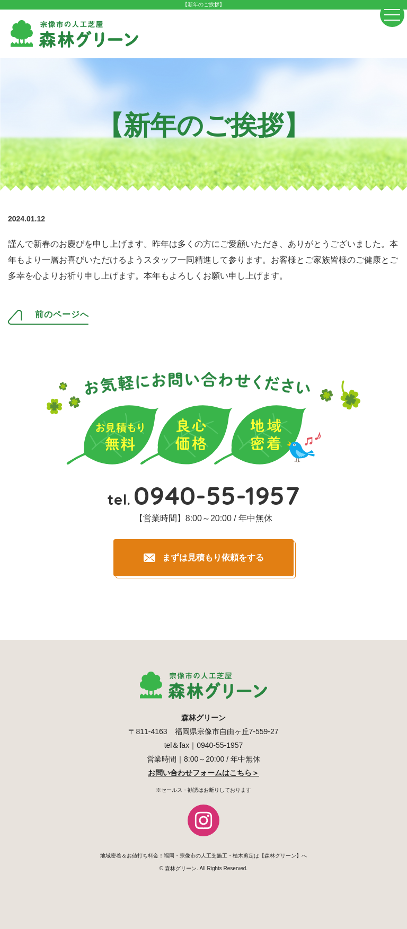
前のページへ (62, 314)
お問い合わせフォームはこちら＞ (203, 773)
